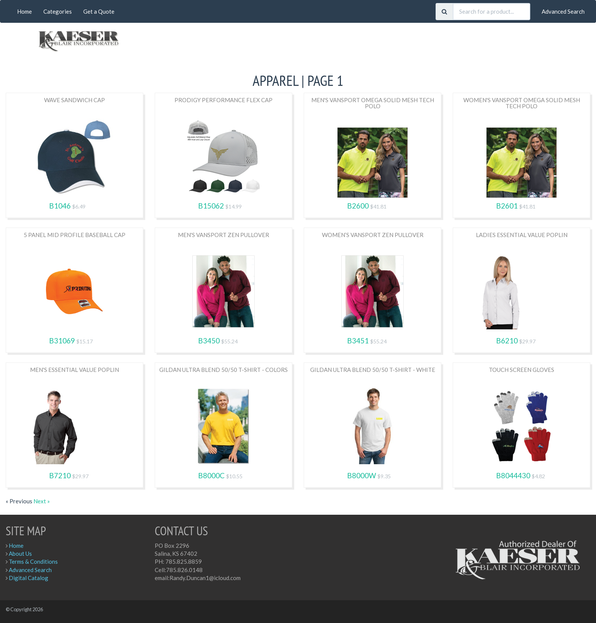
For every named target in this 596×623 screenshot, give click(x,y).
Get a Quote (98, 11)
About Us (20, 553)
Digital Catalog (28, 577)
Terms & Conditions (33, 561)
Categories (57, 11)
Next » (41, 501)
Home (24, 11)
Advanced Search (563, 11)
